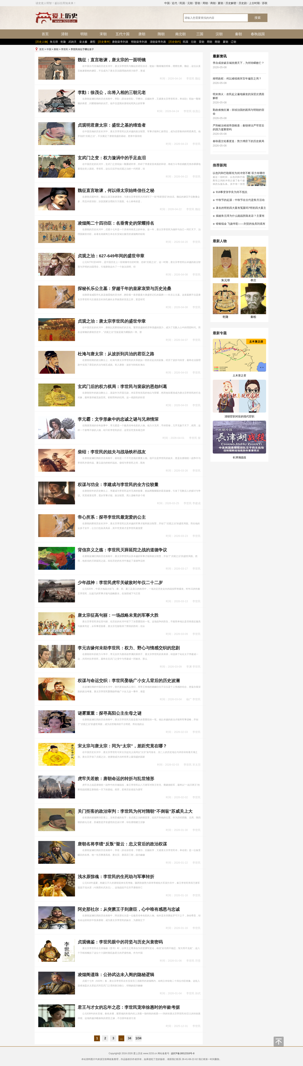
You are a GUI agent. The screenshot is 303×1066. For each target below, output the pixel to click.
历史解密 (231, 3)
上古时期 (254, 3)
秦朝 (238, 34)
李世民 (64, 49)
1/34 (138, 1038)
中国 (167, 3)
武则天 (72, 41)
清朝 (64, 34)
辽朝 (233, 41)
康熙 (92, 41)
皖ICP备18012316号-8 (182, 1053)
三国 (199, 34)
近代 (174, 3)
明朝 (83, 34)
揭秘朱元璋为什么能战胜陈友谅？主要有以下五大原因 (239, 217)
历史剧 (243, 3)
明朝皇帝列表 (139, 41)
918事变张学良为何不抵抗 (230, 192)
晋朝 (197, 3)
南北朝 (180, 34)
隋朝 (161, 34)
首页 (45, 34)
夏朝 (220, 3)
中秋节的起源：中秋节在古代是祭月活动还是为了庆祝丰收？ (239, 201)
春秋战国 (258, 34)
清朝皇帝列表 (158, 41)
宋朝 (103, 34)
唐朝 (141, 34)
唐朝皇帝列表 (120, 41)
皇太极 (83, 41)
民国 (182, 3)
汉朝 (219, 34)
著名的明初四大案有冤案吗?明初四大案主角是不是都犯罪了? (239, 209)
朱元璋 (54, 41)
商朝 (213, 3)
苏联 (264, 3)
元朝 (190, 3)
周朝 (205, 3)
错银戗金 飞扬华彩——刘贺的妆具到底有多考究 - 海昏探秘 (239, 225)
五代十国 (122, 34)
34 (129, 1038)
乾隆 (63, 41)
